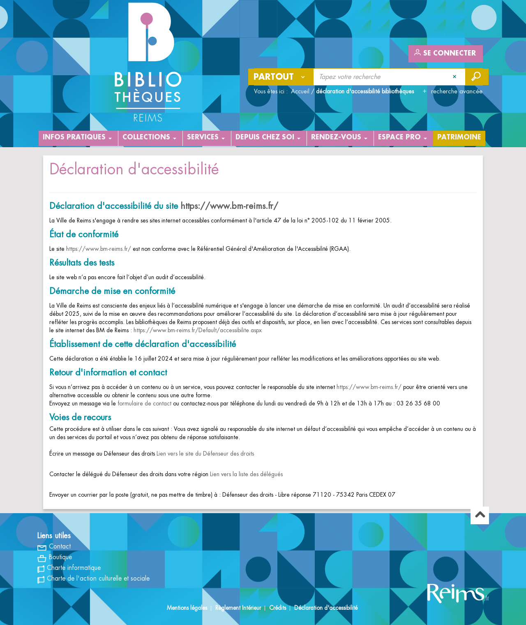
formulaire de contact (143, 403)
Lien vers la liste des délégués (246, 474)
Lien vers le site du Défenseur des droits (205, 453)
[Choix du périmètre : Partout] (281, 77)
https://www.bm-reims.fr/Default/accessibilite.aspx (198, 330)
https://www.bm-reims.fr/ (229, 206)
